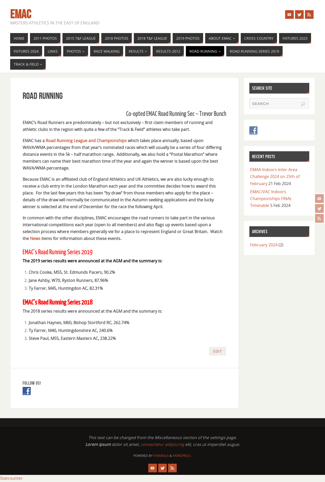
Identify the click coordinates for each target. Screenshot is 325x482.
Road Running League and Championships (86, 140)
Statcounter (11, 478)
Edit (217, 351)
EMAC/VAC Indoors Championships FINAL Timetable (271, 198)
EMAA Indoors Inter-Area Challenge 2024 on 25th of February (275, 176)
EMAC (20, 14)
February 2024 (264, 245)
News (35, 238)
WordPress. (182, 456)
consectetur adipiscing (162, 444)
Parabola (161, 456)
